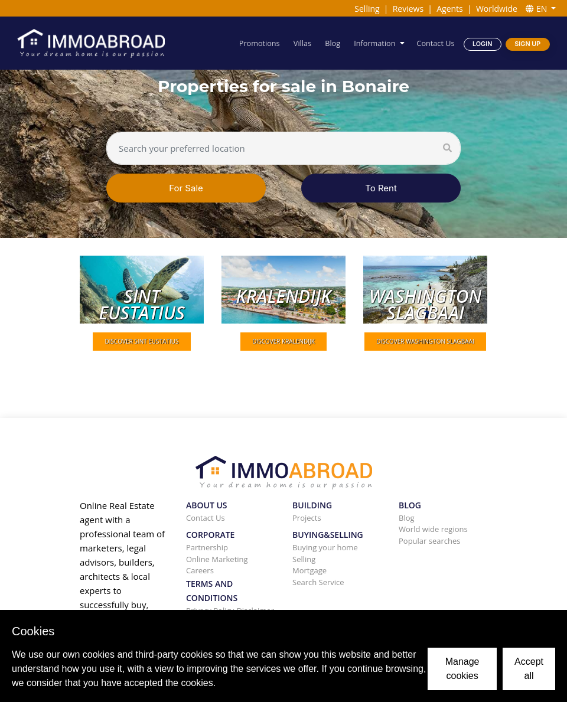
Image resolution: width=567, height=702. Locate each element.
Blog (333, 43)
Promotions (260, 43)
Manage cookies (462, 669)
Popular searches (430, 541)
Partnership (207, 547)
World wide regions (433, 529)
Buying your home (325, 547)
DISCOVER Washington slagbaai (425, 341)
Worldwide (496, 8)
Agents (449, 8)
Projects (306, 517)
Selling (366, 8)
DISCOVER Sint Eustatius (141, 341)
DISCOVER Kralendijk (283, 341)
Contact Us (436, 43)
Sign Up (527, 43)
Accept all (528, 669)
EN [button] (537, 8)
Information (375, 43)
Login (482, 43)
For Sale (186, 188)
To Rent (381, 188)
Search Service (318, 582)
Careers (200, 570)
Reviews (408, 8)
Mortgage (309, 570)
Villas (303, 43)
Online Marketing (217, 559)
